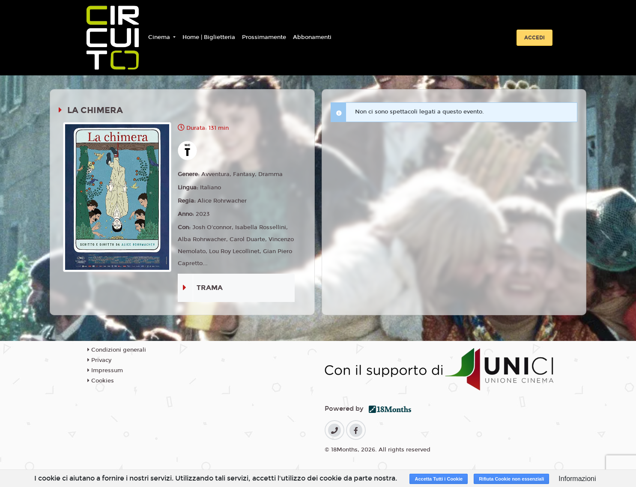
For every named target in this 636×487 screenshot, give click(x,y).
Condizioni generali (116, 350)
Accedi (534, 38)
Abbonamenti (312, 37)
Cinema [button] (160, 37)
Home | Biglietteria (208, 37)
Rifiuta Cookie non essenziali (511, 478)
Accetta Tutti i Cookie (439, 478)
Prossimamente (264, 37)
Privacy (99, 360)
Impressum (105, 370)
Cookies (100, 380)
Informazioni (577, 478)
